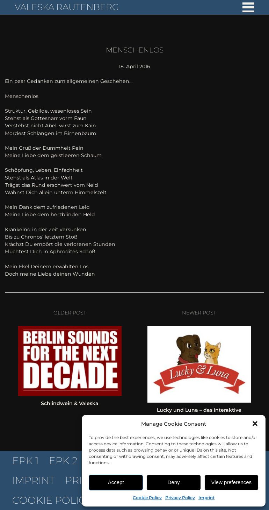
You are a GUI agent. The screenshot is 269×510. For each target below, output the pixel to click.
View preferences (231, 482)
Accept (116, 482)
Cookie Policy (147, 497)
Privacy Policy (180, 497)
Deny (173, 482)
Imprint (206, 497)
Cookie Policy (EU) (63, 500)
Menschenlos (134, 49)
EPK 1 (25, 461)
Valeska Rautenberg (67, 7)
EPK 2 (63, 461)
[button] (255, 423)
